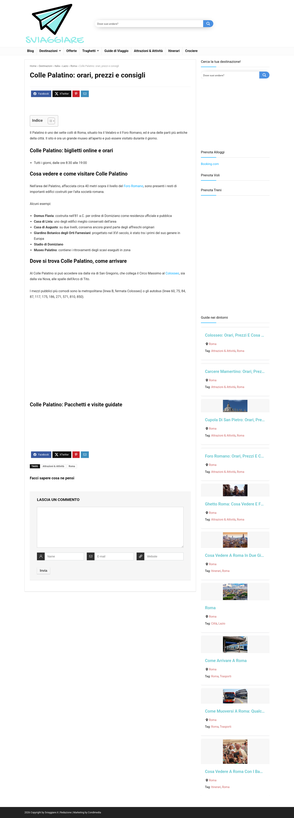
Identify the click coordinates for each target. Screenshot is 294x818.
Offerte (71, 51)
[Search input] (149, 23)
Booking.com (210, 164)
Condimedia (94, 812)
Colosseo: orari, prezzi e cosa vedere (239, 335)
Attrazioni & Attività (148, 51)
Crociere (191, 51)
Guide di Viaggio (116, 51)
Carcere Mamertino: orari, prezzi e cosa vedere (248, 371)
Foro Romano (133, 186)
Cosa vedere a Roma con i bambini (237, 771)
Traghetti (89, 51)
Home (33, 66)
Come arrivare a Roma (226, 660)
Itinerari (174, 51)
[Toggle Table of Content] (49, 120)
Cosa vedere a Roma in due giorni (236, 555)
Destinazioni (48, 51)
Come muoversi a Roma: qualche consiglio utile (249, 711)
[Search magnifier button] (208, 23)
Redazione (65, 812)
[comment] (110, 527)
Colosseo (172, 273)
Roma (73, 66)
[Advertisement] (235, 114)
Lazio (65, 66)
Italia (57, 66)
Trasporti (225, 676)
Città (214, 623)
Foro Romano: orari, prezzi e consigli (239, 456)
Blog (30, 51)
